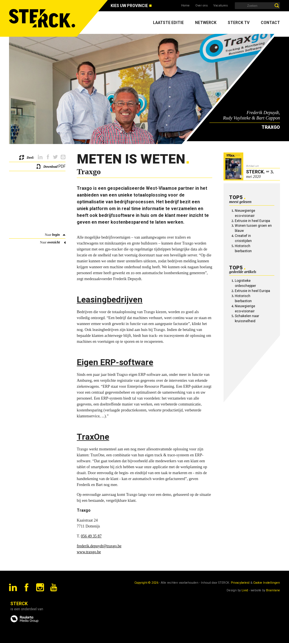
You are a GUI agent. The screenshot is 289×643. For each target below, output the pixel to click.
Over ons (201, 5)
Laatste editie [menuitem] (168, 22)
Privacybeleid (240, 583)
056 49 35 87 (91, 536)
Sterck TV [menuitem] (238, 22)
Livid (245, 590)
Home (185, 5)
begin (56, 235)
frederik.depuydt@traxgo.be (99, 546)
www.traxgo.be (89, 552)
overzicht (53, 242)
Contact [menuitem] (270, 22)
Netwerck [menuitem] (205, 22)
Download (50, 167)
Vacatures (220, 5)
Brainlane (273, 590)
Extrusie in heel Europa (252, 221)
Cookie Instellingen (266, 583)
